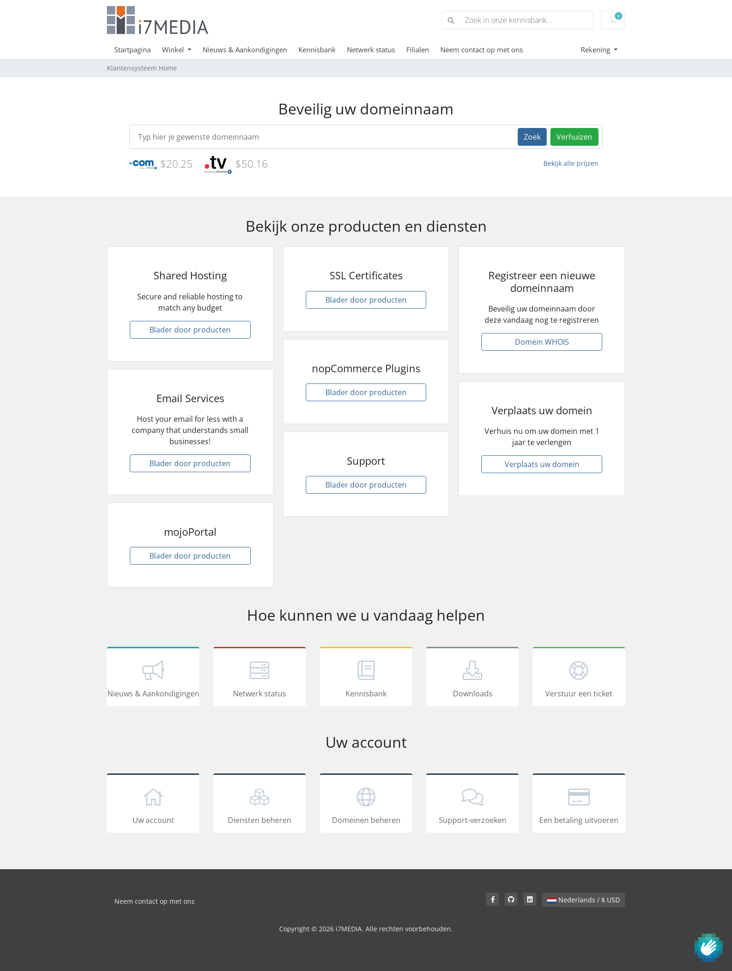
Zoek (532, 137)
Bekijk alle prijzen (570, 163)
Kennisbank (317, 49)
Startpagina (132, 49)
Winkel (174, 49)
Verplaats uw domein (542, 464)
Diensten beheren (259, 804)
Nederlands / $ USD (583, 899)
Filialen (417, 49)
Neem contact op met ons (481, 49)
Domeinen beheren (366, 804)
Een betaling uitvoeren (579, 804)
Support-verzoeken (472, 804)
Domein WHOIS (542, 342)
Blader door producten (190, 330)
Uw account (153, 804)
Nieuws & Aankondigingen (245, 49)
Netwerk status (371, 49)
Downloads (472, 678)
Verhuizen (574, 137)
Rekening (596, 49)
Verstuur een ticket (579, 678)
